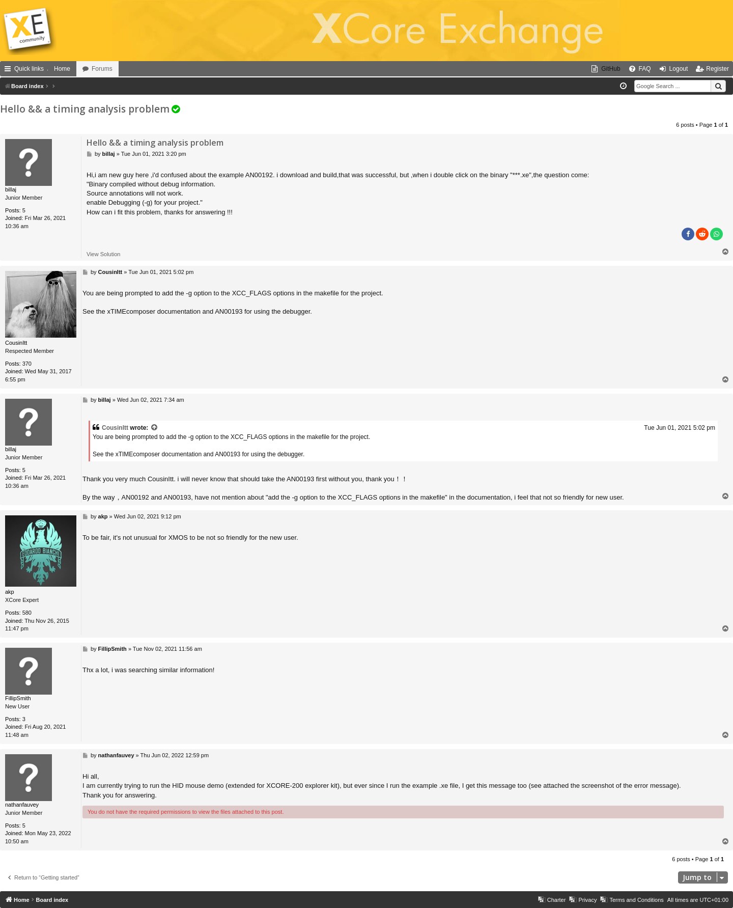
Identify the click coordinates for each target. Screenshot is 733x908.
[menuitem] (605, 68)
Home (62, 68)
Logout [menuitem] (678, 68)
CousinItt (115, 427)
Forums (102, 68)
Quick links (29, 68)
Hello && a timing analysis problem (85, 109)
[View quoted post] (154, 428)
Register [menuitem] (717, 68)
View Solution (103, 254)
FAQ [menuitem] (645, 68)
